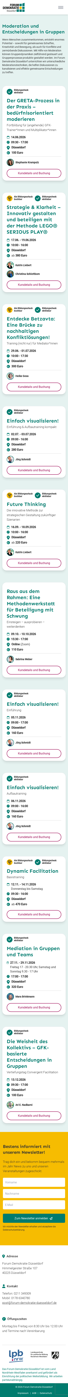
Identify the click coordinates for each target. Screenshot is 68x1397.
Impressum (23, 1393)
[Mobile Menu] (60, 7)
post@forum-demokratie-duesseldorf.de (29, 1303)
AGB (34, 1393)
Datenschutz (46, 1393)
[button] (34, 173)
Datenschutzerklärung (13, 1230)
